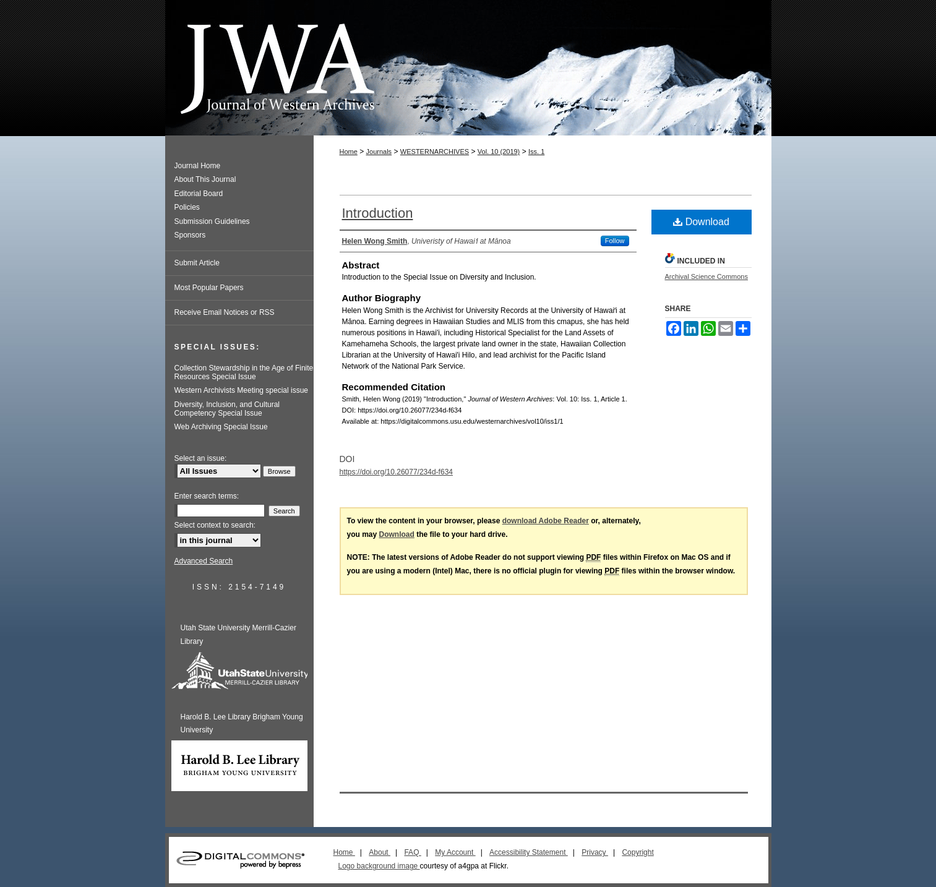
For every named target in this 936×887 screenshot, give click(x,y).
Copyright (637, 852)
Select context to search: (214, 525)
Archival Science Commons (707, 276)
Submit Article (197, 263)
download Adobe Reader (545, 520)
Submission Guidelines (212, 221)
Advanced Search (203, 561)
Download (701, 221)
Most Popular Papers (209, 287)
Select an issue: (200, 458)
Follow (615, 240)
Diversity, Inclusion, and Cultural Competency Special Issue (227, 409)
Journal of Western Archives (468, 67)
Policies (187, 207)
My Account (455, 852)
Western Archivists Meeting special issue (241, 390)
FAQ (412, 852)
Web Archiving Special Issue (221, 426)
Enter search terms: (206, 496)
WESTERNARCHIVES (434, 151)
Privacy (595, 852)
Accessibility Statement (528, 852)
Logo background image (379, 866)
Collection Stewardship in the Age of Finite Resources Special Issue (244, 372)
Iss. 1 (536, 151)
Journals (379, 151)
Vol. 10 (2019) (499, 151)
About (379, 852)
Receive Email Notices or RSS (224, 312)
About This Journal (205, 179)
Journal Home (197, 165)
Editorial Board (198, 193)
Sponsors (190, 235)
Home (349, 151)
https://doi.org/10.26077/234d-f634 (396, 472)
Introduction (377, 213)
